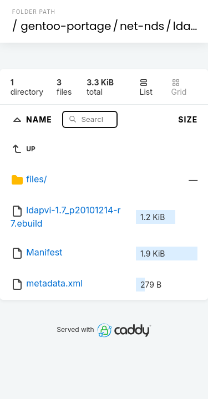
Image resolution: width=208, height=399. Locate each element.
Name (40, 119)
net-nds (142, 26)
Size (187, 119)
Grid (179, 87)
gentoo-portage (66, 26)
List (145, 87)
